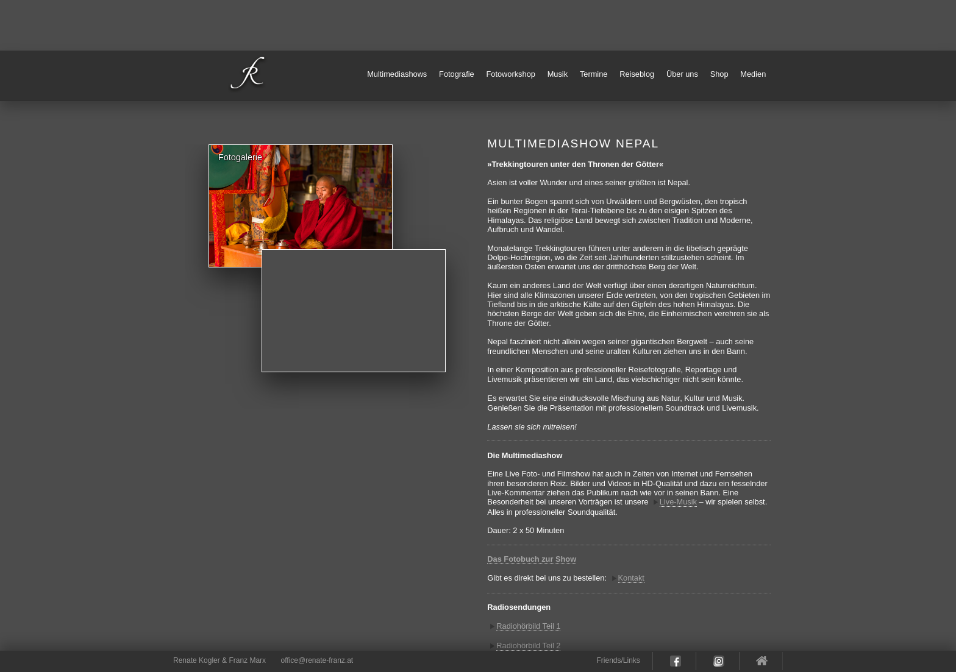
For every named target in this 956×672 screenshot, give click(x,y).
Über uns (682, 74)
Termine (594, 74)
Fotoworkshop (511, 74)
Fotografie (456, 74)
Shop (719, 74)
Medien (753, 74)
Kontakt (631, 577)
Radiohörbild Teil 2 (528, 645)
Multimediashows (397, 74)
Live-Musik (678, 501)
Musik (558, 74)
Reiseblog (636, 74)
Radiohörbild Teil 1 (528, 626)
